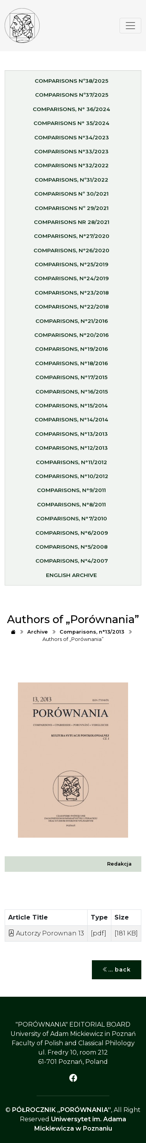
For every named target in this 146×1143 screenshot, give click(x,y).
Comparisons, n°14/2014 (71, 422)
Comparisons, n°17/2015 (71, 380)
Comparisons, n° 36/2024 (71, 112)
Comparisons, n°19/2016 (71, 352)
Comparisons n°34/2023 (71, 140)
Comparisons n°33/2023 (71, 154)
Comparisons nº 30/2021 (71, 196)
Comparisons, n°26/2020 (71, 253)
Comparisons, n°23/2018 (72, 295)
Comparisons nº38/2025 (71, 83)
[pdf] (98, 933)
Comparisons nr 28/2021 (71, 225)
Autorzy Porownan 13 (46, 933)
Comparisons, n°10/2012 (71, 479)
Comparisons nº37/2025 (71, 98)
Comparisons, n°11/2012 (71, 465)
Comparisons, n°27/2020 (71, 239)
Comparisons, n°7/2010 (71, 521)
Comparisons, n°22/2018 (72, 310)
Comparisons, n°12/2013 (71, 450)
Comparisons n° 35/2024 (71, 126)
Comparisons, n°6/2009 (71, 535)
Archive (37, 632)
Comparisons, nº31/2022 (71, 182)
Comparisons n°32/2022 (71, 168)
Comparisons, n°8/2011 (71, 507)
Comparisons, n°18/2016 (71, 366)
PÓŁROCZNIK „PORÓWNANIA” (61, 1110)
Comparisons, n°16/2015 (71, 394)
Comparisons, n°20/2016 (71, 337)
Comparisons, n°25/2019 (71, 267)
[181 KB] (126, 933)
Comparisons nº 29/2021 (72, 211)
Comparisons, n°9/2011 (71, 493)
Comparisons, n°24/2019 (71, 281)
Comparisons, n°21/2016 (71, 323)
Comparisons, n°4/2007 (71, 564)
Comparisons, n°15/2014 (71, 408)
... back (116, 970)
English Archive (71, 578)
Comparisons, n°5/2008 (71, 549)
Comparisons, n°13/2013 (71, 436)
